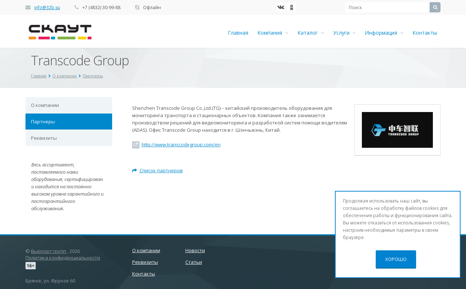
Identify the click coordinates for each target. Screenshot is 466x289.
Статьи (193, 262)
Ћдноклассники (291, 7)
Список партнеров (157, 170)
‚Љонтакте (280, 7)
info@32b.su (47, 7)
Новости (195, 250)
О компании (45, 105)
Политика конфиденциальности (62, 257)
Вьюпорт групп (48, 251)
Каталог (310, 32)
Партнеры (43, 121)
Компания (272, 32)
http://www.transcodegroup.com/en (181, 144)
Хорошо (396, 259)
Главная (238, 32)
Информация (384, 32)
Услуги (344, 32)
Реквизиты (44, 138)
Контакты (424, 32)
